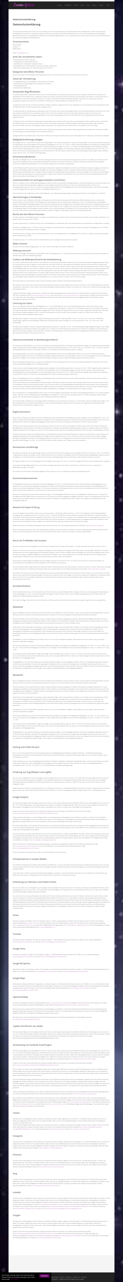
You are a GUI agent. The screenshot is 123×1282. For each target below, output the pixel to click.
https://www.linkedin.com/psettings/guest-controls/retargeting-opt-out (62, 1208)
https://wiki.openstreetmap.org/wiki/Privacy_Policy (75, 1005)
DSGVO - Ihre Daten (65, 1277)
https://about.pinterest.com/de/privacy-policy (51, 1167)
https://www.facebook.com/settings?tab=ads (79, 1102)
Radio (101, 5)
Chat (88, 5)
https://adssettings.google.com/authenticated (53, 942)
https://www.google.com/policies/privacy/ (24, 942)
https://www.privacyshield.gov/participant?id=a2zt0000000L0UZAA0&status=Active (69, 1206)
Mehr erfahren (14, 1279)
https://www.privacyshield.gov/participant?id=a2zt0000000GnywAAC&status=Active (35, 1065)
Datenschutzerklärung (52, 1277)
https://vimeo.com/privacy (32, 923)
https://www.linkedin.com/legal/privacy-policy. (50, 1204)
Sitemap (84, 1277)
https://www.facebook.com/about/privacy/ (85, 1094)
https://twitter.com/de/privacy (56, 1129)
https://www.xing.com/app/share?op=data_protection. (45, 1185)
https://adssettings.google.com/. (46, 927)
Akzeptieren (44, 1276)
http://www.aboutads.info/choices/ (40, 295)
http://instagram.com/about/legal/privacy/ (50, 1148)
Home (59, 5)
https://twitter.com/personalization (80, 1129)
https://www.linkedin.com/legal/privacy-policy (25, 1208)
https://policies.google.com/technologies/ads (25, 846)
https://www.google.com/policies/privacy (24, 925)
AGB (108, 5)
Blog (82, 5)
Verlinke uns (76, 1277)
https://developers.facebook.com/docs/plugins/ (83, 1059)
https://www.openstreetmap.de (56, 1003)
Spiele (94, 5)
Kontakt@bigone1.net (23, 53)
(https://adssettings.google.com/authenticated (25, 848)
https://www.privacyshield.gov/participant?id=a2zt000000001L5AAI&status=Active (35, 813)
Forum (76, 5)
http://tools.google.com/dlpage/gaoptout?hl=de (43, 840)
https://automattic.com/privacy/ (94, 525)
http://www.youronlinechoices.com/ (70, 295)
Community (68, 5)
